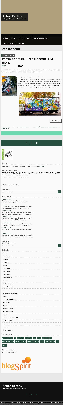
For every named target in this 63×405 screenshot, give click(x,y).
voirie (39, 338)
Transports (5, 324)
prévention (28, 338)
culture (4, 345)
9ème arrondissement (8, 341)
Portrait (5, 305)
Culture (5, 265)
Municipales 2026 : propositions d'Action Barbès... (17, 206)
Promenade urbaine (8, 311)
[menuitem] (5, 37)
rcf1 (47, 127)
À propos (21, 44)
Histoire (5, 296)
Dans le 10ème (6, 271)
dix (20, 38)
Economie (5, 280)
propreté (29, 341)
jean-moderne (52, 127)
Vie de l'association (41, 38)
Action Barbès (12, 16)
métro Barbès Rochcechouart (10, 299)
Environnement (7, 290)
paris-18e (44, 338)
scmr (47, 341)
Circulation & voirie (7, 256)
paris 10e (52, 341)
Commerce (5, 259)
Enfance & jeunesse (8, 287)
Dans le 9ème (6, 268)
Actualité (5, 253)
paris (35, 127)
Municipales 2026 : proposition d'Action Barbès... (17, 224)
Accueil (5, 38)
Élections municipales (8, 284)
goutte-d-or (20, 338)
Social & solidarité (7, 321)
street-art (43, 127)
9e (15, 338)
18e (50, 338)
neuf (13, 38)
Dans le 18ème (6, 274)
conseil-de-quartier (21, 341)
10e (58, 341)
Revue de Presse (8, 44)
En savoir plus (10, 403)
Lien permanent (6, 127)
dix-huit (27, 38)
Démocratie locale (7, 277)
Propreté (5, 314)
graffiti (58, 127)
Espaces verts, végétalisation (10, 293)
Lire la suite (42, 166)
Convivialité (6, 262)
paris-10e (36, 341)
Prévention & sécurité (8, 308)
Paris (34, 338)
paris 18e (4, 338)
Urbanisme (5, 327)
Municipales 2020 (7, 302)
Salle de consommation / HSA (10, 317)
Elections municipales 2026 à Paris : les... (15, 201)
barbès (10, 338)
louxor (42, 341)
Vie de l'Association (8, 330)
